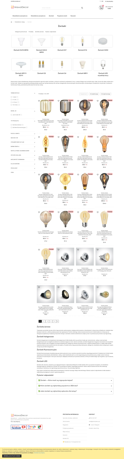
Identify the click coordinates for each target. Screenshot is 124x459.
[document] (62, 453)
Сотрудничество (76, 442)
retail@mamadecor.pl (94, 421)
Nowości (65, 435)
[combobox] (62, 8)
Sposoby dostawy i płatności (70, 418)
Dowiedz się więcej (39, 452)
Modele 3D (66, 438)
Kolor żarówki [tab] (15, 163)
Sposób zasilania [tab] (16, 155)
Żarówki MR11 (82, 73)
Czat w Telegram (94, 424)
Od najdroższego (105, 94)
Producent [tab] (14, 168)
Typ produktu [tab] (15, 120)
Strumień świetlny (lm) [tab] (17, 142)
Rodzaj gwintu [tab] (15, 133)
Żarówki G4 (62, 73)
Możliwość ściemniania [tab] (17, 159)
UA (102, 1)
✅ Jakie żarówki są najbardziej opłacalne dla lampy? (57, 391)
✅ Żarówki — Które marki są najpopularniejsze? (55, 380)
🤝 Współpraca (67, 442)
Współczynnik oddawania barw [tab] (20, 150)
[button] (39, 101)
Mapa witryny (66, 431)
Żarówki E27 (62, 50)
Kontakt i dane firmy (94, 428)
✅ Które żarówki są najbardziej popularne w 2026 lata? (58, 386)
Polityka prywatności (68, 428)
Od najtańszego (94, 94)
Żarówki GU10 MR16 (21, 50)
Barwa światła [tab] (15, 146)
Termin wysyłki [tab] (15, 93)
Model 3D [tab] (13, 111)
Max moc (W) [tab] (14, 137)
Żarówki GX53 (103, 50)
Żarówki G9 (41, 73)
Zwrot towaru (66, 421)
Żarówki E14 (82, 50)
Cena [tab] (12, 172)
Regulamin (65, 424)
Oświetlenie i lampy (20, 22)
